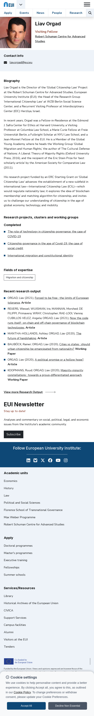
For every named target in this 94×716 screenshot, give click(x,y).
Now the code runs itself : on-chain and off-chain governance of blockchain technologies (48, 322)
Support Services (15, 618)
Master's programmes (18, 553)
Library (8, 596)
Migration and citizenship (19, 277)
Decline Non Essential (67, 705)
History (8, 488)
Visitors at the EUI (16, 639)
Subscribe (14, 434)
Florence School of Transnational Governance (33, 510)
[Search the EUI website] (90, 13)
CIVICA (8, 610)
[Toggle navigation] (87, 4)
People (57, 13)
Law (6, 495)
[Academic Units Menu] (21, 4)
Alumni (8, 632)
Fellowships (11, 567)
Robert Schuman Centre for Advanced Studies (34, 524)
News (40, 13)
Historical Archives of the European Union (31, 603)
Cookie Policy (22, 692)
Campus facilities (15, 625)
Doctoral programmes (18, 546)
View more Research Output (29, 392)
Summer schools (14, 575)
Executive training (15, 560)
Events (24, 13)
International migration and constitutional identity (40, 255)
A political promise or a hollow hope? (59, 360)
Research (76, 13)
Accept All (26, 705)
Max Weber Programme (19, 517)
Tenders (9, 647)
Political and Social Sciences (22, 503)
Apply (8, 13)
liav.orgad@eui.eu (21, 62)
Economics (10, 481)
